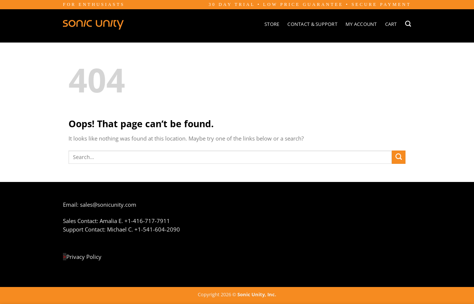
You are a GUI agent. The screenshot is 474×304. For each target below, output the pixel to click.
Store (271, 24)
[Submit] (398, 157)
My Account (361, 24)
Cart (391, 24)
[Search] (408, 24)
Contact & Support (312, 24)
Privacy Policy (83, 256)
